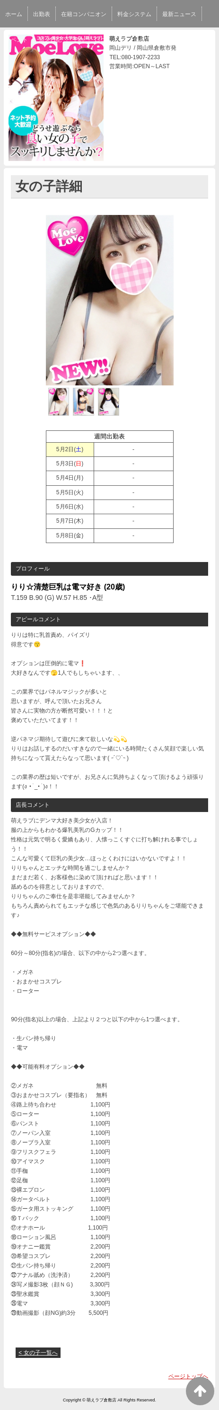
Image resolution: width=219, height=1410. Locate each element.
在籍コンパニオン (83, 14)
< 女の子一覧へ (37, 1352)
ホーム (13, 14)
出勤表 (41, 14)
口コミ (103, 39)
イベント (16, 39)
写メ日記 (50, 39)
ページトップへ (188, 1376)
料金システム (134, 14)
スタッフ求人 (173, 39)
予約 (78, 39)
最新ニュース (179, 14)
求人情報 (134, 39)
